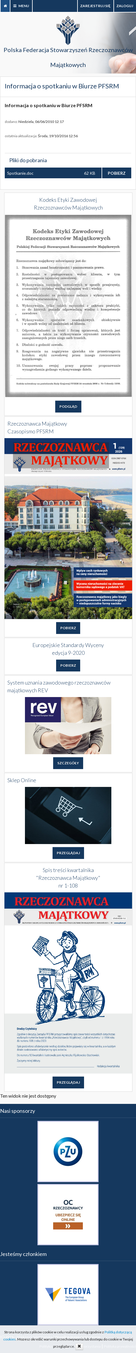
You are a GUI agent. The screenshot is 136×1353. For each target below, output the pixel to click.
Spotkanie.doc (20, 173)
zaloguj (125, 6)
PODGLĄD (68, 406)
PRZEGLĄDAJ (68, 853)
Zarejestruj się (95, 6)
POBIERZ (117, 173)
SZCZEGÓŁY (68, 763)
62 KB (89, 173)
